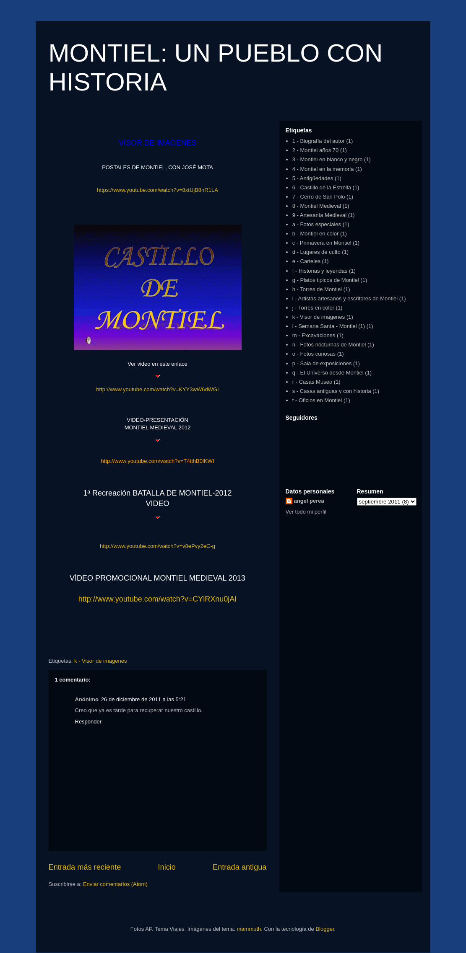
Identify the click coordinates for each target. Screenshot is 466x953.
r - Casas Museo (312, 382)
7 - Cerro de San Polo (318, 197)
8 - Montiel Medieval (316, 206)
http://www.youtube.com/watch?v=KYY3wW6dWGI (157, 389)
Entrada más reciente (85, 867)
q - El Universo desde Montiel (328, 372)
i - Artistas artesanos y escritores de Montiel (345, 298)
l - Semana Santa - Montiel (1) (328, 326)
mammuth (249, 929)
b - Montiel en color (315, 233)
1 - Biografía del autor (318, 141)
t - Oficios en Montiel (317, 400)
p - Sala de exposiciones (322, 363)
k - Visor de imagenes (100, 661)
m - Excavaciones (314, 335)
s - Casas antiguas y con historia (331, 391)
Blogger (324, 929)
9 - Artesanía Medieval (319, 215)
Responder (88, 721)
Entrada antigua (239, 867)
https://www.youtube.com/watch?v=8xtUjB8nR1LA (157, 190)
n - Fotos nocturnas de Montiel (329, 344)
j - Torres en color (313, 308)
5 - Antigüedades (312, 178)
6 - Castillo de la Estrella (321, 187)
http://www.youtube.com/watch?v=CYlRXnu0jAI (157, 599)
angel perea (309, 501)
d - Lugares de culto (316, 252)
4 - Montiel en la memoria (323, 169)
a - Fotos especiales (316, 224)
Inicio (166, 867)
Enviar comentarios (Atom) (115, 884)
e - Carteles (306, 261)
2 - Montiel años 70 (315, 150)
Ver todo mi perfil (306, 512)
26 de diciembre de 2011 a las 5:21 (143, 699)
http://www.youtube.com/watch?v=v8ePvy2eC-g (157, 546)
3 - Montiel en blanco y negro (327, 159)
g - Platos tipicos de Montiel (325, 280)
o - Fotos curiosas (314, 354)
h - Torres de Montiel (317, 289)
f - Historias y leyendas (320, 271)
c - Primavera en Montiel (321, 243)
